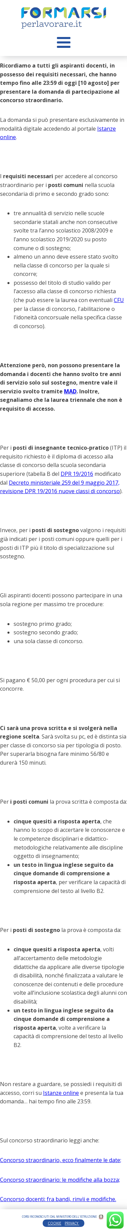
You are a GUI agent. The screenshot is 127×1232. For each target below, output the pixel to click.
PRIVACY (72, 1223)
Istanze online (61, 1093)
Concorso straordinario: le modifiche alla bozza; (60, 1179)
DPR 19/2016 (77, 474)
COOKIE (54, 1223)
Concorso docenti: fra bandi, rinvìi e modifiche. (58, 1199)
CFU (119, 300)
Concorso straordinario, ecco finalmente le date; (60, 1160)
